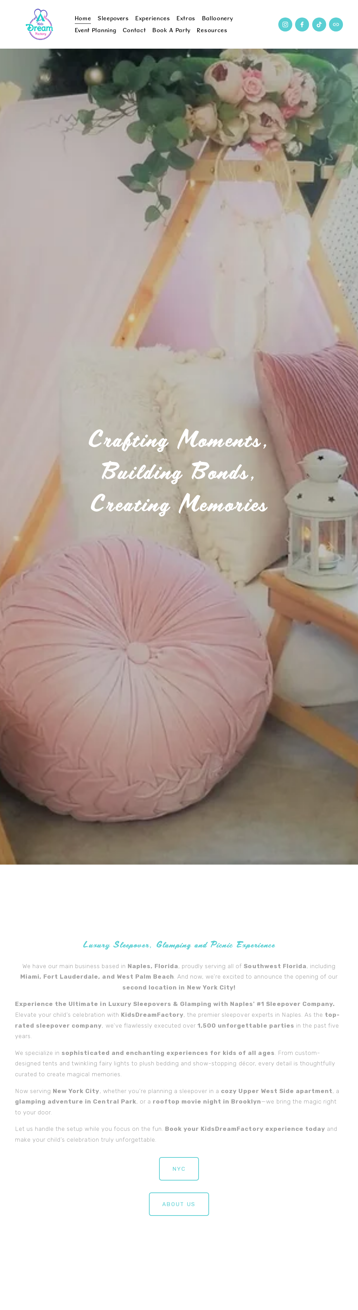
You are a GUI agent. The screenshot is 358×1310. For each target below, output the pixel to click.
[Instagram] (285, 24)
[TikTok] (319, 24)
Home (83, 18)
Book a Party (171, 30)
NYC (179, 1168)
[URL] (336, 24)
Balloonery (217, 18)
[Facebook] (302, 24)
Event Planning (95, 30)
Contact (134, 30)
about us (179, 1204)
